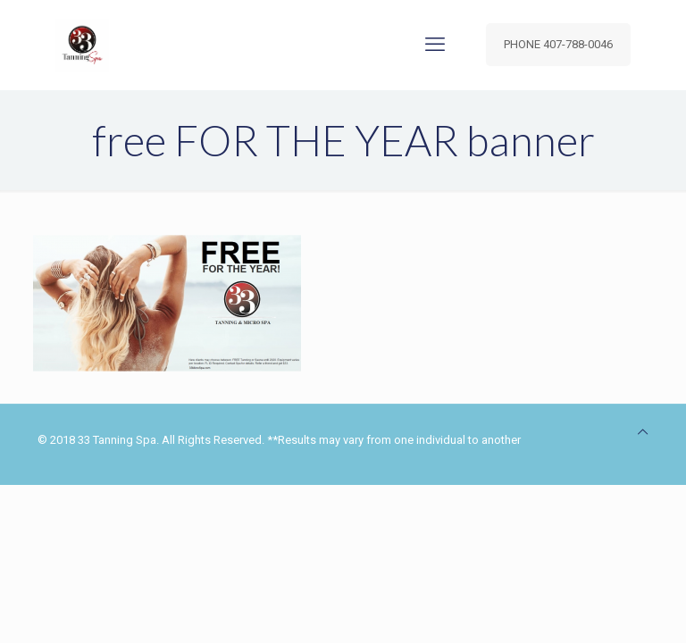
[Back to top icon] (642, 431)
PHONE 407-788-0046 (558, 44)
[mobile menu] (435, 44)
